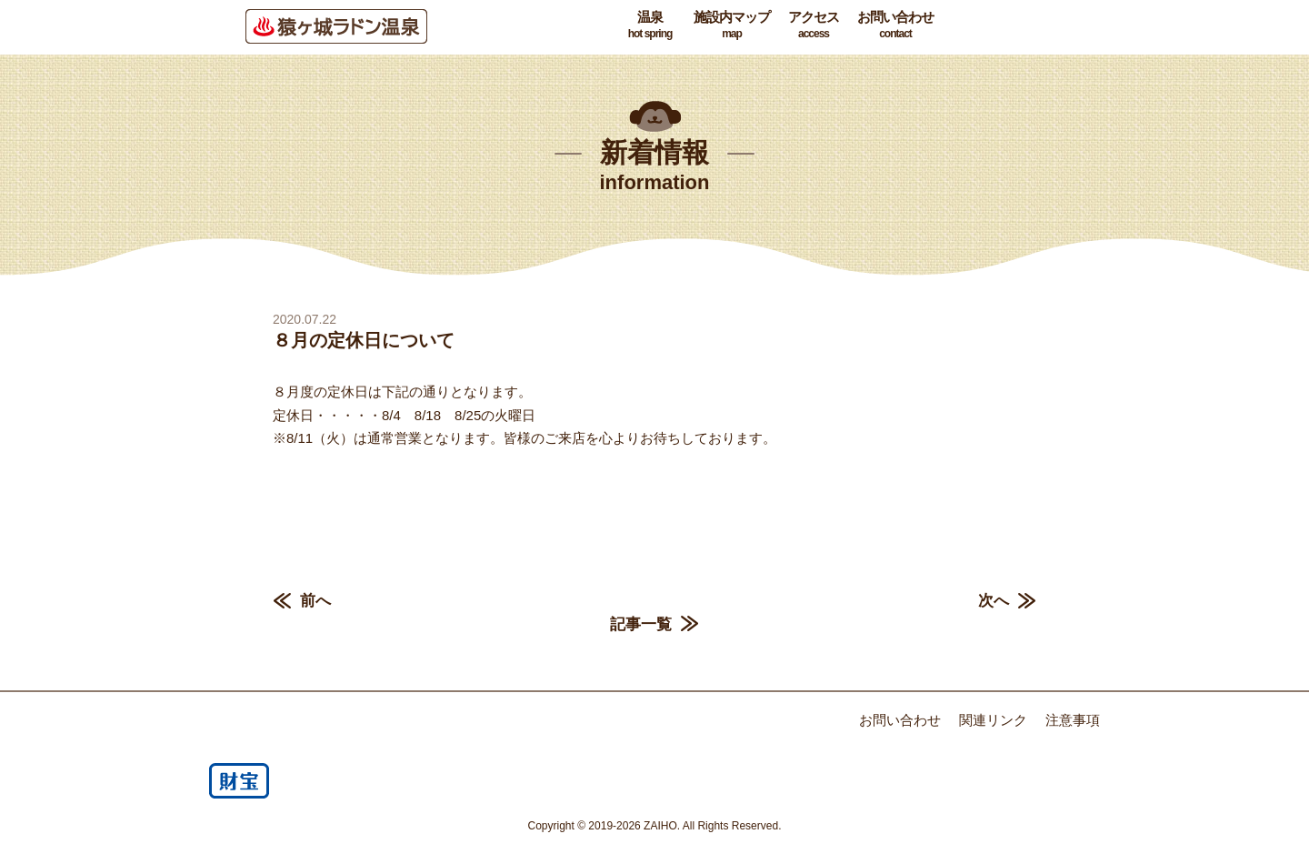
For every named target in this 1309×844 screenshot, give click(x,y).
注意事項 (1072, 720)
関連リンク (993, 720)
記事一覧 (641, 624)
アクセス (813, 25)
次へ (993, 600)
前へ (315, 600)
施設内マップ (732, 25)
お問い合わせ (895, 25)
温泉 (650, 25)
